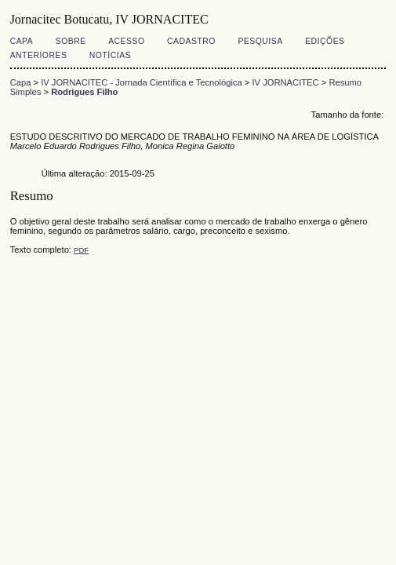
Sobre (71, 41)
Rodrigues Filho (84, 92)
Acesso (126, 41)
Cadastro (191, 41)
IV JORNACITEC (285, 82)
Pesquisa (260, 41)
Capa (22, 41)
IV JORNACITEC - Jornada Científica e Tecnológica (141, 82)
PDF (81, 250)
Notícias (110, 55)
